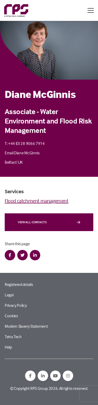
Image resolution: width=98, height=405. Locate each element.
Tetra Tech (13, 336)
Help (8, 347)
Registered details (19, 284)
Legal (9, 294)
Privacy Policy (16, 305)
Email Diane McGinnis (22, 152)
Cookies (11, 315)
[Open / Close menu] (91, 10)
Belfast (10, 162)
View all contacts (49, 222)
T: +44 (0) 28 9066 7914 (25, 143)
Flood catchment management (36, 200)
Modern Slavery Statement (26, 326)
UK (20, 162)
